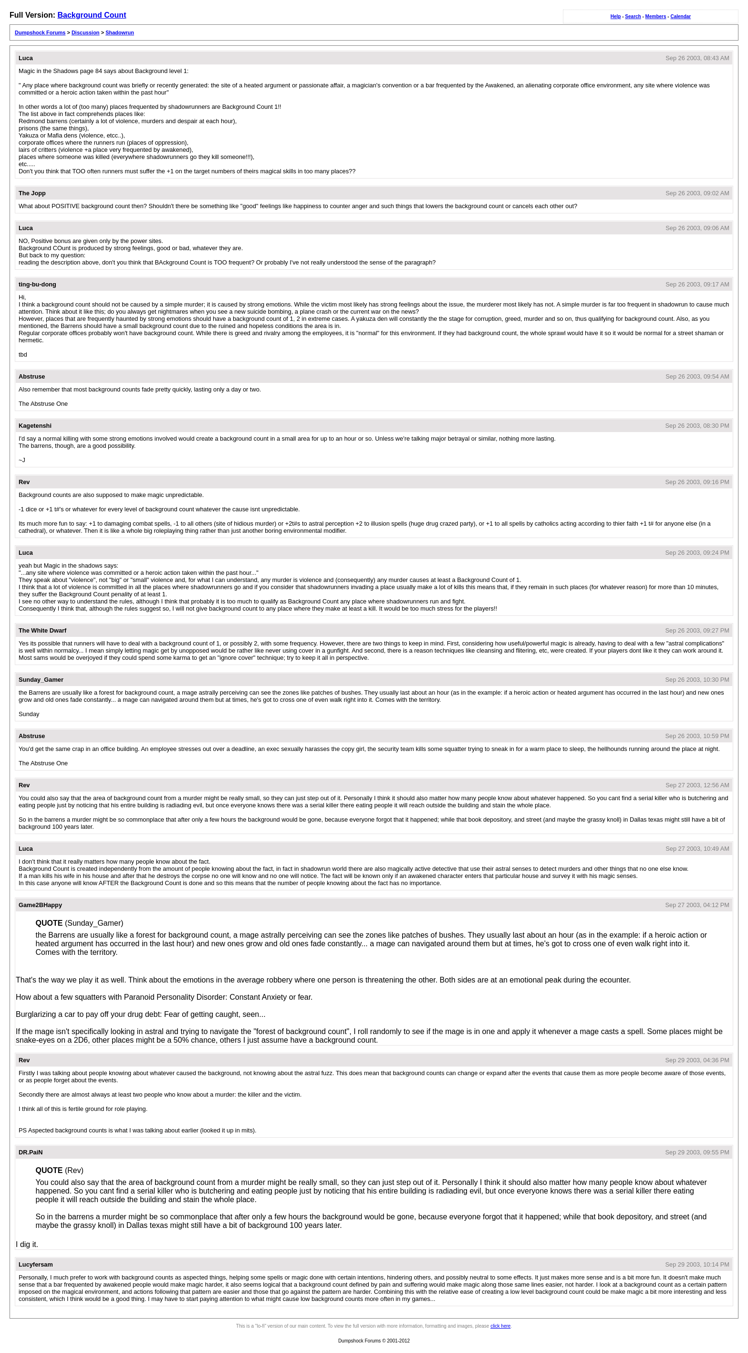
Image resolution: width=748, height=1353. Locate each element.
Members (655, 16)
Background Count (91, 15)
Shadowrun (119, 32)
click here (500, 1326)
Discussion (86, 32)
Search (633, 16)
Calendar (680, 16)
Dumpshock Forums (40, 32)
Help (616, 16)
